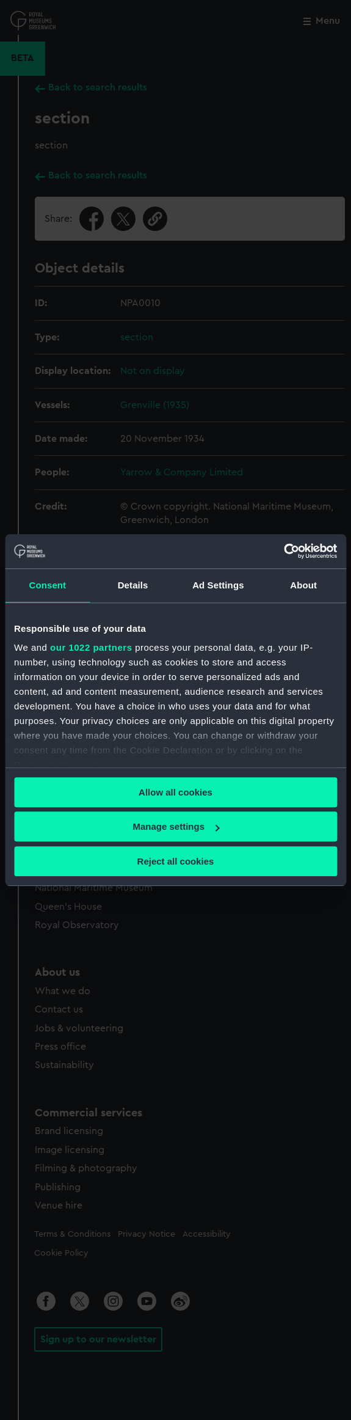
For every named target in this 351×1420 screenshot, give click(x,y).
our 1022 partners (91, 647)
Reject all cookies (175, 861)
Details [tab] (133, 585)
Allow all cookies (175, 792)
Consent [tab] (48, 585)
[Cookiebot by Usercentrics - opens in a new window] (283, 551)
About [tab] (303, 585)
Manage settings (175, 826)
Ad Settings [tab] (218, 585)
